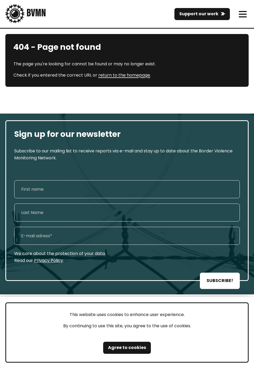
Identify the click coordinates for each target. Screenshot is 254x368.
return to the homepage (124, 75)
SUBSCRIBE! (220, 280)
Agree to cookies (127, 347)
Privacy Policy (48, 260)
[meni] (243, 14)
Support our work (198, 14)
